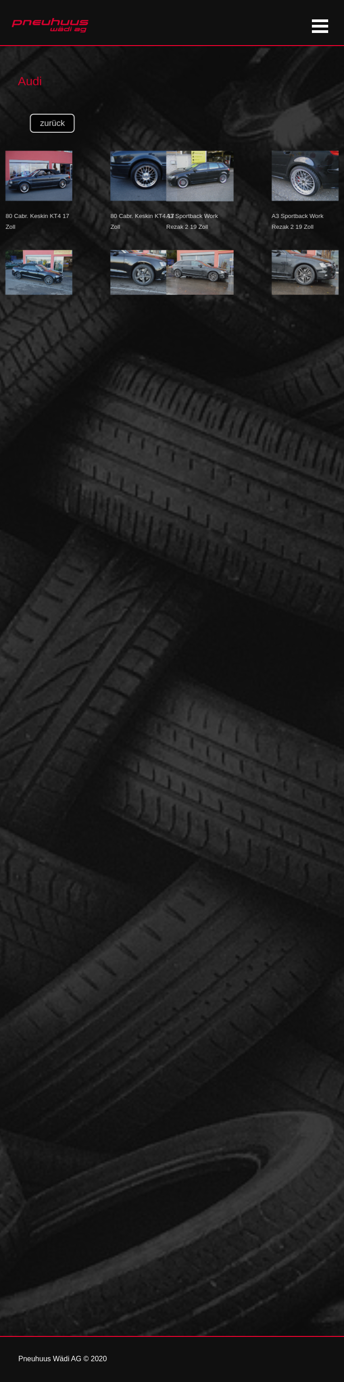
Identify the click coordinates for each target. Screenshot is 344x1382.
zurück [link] (67, 123)
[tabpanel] (71, 74)
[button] (184, 150)
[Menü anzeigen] (320, 26)
